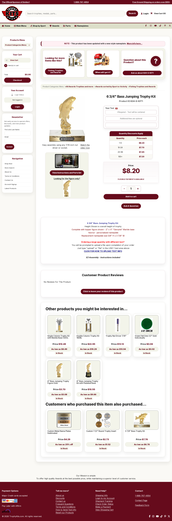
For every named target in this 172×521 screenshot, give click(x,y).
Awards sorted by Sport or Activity (111, 87)
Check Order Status (104, 504)
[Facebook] (149, 516)
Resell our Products (65, 512)
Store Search (9, 168)
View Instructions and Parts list (66, 173)
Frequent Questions (64, 504)
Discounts (60, 498)
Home (6, 26)
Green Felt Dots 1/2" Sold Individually (146, 337)
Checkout (17, 80)
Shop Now (8, 164)
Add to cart (131, 196)
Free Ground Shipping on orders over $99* (151, 2)
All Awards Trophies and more (79, 87)
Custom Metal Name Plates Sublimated (59, 432)
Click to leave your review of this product (103, 291)
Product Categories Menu (15, 45)
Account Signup (11, 184)
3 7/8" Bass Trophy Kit (135, 431)
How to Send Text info (66, 510)
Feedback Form (142, 505)
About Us (8, 172)
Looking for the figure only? (67, 187)
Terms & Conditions (12, 176)
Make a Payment (103, 507)
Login (17, 107)
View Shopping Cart (104, 510)
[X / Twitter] (169, 516)
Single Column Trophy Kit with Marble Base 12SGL (58, 337)
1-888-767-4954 (81, 2)
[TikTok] (161, 516)
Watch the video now (85, 146)
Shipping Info (101, 495)
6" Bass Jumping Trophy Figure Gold (58, 382)
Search (132, 13)
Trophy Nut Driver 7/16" (116, 336)
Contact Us (9, 180)
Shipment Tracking (104, 501)
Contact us (60, 501)
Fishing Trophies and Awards (142, 87)
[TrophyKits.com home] (12, 13)
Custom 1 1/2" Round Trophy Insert (101, 431)
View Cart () (160, 13)
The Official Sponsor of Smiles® (16, 2)
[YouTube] (157, 516)
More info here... (134, 43)
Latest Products (10, 188)
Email (6, 137)
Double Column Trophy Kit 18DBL (88, 337)
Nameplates (81, 26)
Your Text (109, 108)
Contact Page (141, 500)
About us (60, 495)
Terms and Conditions (65, 507)
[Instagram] (153, 516)
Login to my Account (104, 498)
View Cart (14, 60)
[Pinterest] (165, 516)
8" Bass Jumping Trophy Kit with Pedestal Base (87, 382)
